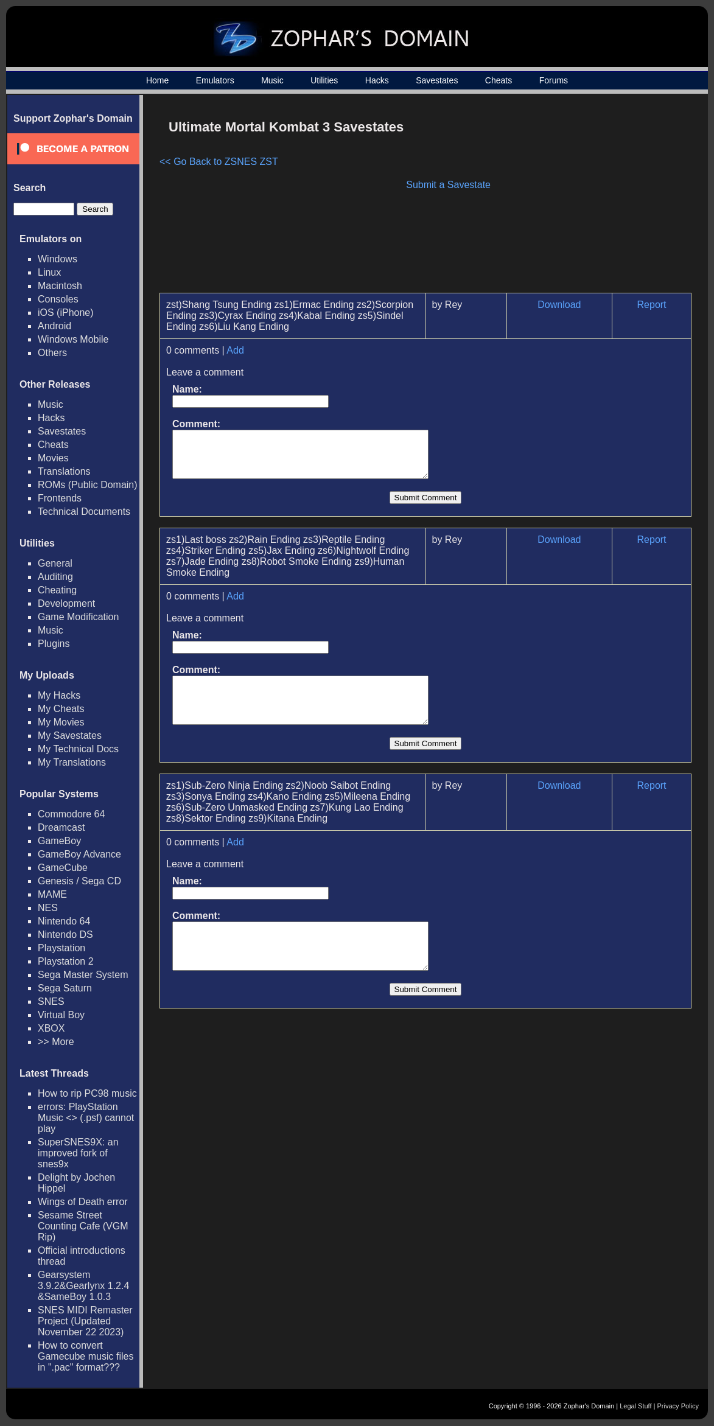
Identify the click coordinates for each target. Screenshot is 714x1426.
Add (234, 350)
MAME (52, 894)
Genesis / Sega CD (79, 881)
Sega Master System (83, 975)
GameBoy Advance (79, 854)
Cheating (57, 590)
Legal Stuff (635, 1406)
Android (54, 326)
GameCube (63, 867)
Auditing (55, 576)
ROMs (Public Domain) (88, 485)
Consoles (58, 299)
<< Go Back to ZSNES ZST (218, 161)
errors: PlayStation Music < (86, 1118)
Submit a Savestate (448, 185)
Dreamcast (61, 827)
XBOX (51, 1028)
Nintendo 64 (64, 921)
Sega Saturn (65, 988)
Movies (53, 458)
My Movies (61, 722)
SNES (51, 1001)
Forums (553, 80)
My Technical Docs (78, 749)
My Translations (72, 762)
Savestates (437, 80)
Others (52, 353)
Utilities (324, 80)
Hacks (377, 80)
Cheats (498, 80)
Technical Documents (84, 511)
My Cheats (61, 709)
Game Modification (78, 617)
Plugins (53, 643)
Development (66, 603)
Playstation (61, 948)
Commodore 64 (71, 814)
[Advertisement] (588, 198)
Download (559, 304)
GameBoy (59, 841)
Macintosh (60, 286)
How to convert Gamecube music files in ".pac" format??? (85, 1356)
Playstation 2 (66, 961)
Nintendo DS (65, 934)
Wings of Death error (83, 1202)
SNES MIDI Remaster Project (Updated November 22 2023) (85, 1321)
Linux (49, 272)
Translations (64, 471)
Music (272, 80)
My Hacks (59, 695)
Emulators (215, 80)
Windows (57, 259)
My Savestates (70, 735)
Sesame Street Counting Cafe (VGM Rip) (83, 1226)
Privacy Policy (678, 1406)
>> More (56, 1041)
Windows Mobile (73, 339)
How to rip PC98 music (87, 1093)
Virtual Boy (61, 1015)
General (55, 563)
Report (652, 304)
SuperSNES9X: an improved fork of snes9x (78, 1153)
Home (157, 80)
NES (48, 908)
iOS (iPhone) (66, 312)
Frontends (60, 498)
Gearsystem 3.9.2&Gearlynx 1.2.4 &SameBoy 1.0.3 (83, 1286)
